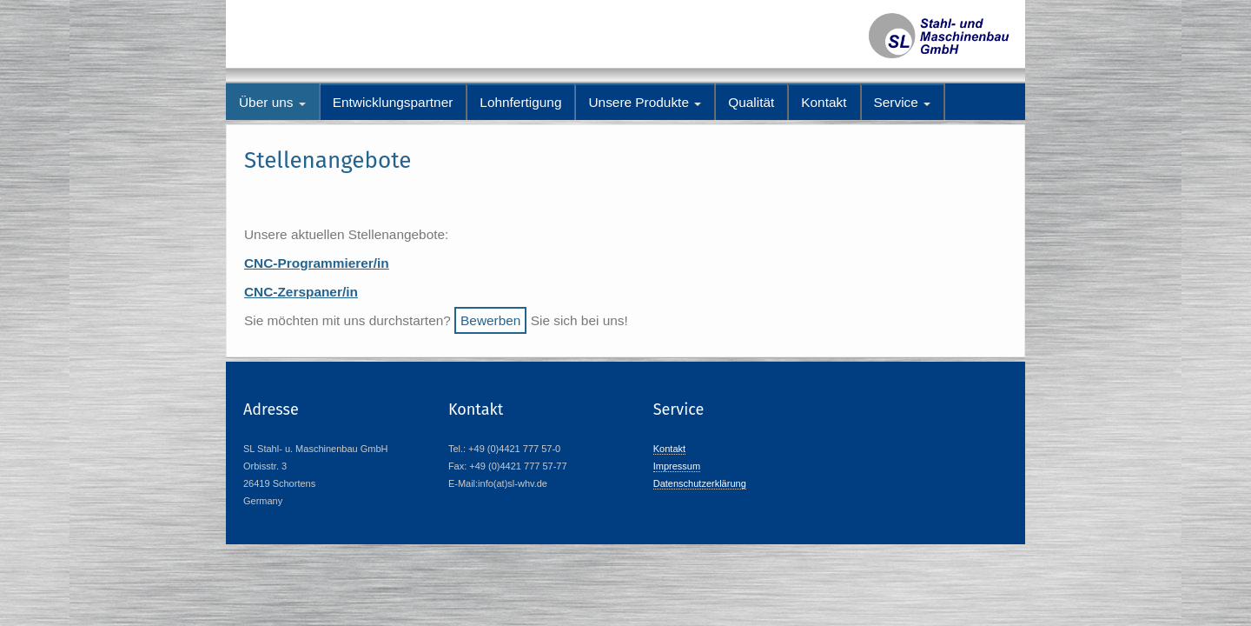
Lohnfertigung (520, 102)
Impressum (676, 466)
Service (902, 102)
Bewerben (490, 320)
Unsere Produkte (644, 102)
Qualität (751, 102)
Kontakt (823, 102)
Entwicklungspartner (393, 102)
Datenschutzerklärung (699, 483)
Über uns (272, 102)
